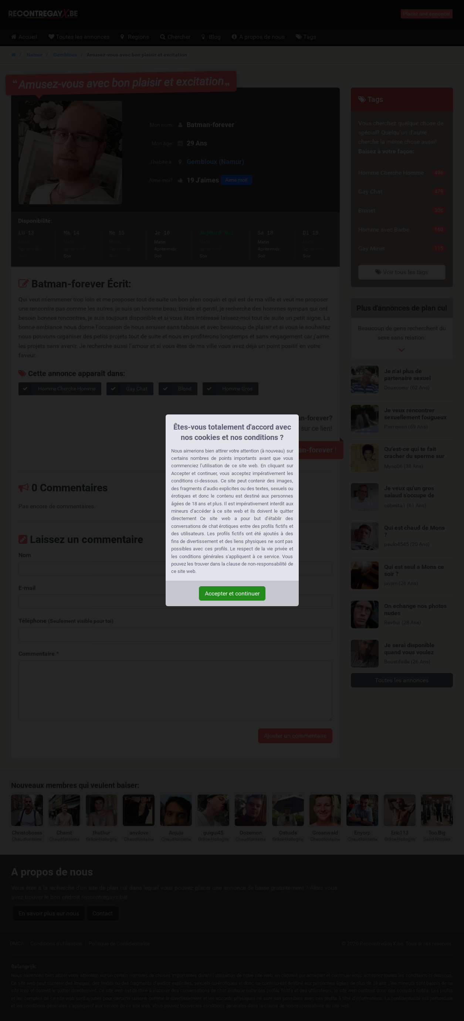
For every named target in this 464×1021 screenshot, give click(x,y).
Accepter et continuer (232, 593)
